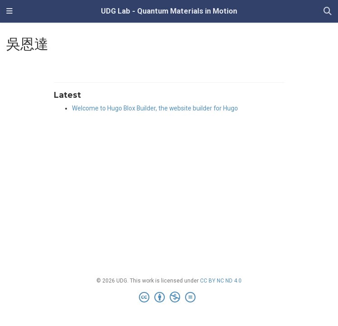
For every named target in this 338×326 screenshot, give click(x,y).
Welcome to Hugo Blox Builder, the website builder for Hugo (155, 108)
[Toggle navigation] (9, 11)
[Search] (328, 11)
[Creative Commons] (169, 297)
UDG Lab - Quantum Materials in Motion (169, 11)
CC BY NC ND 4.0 (221, 281)
